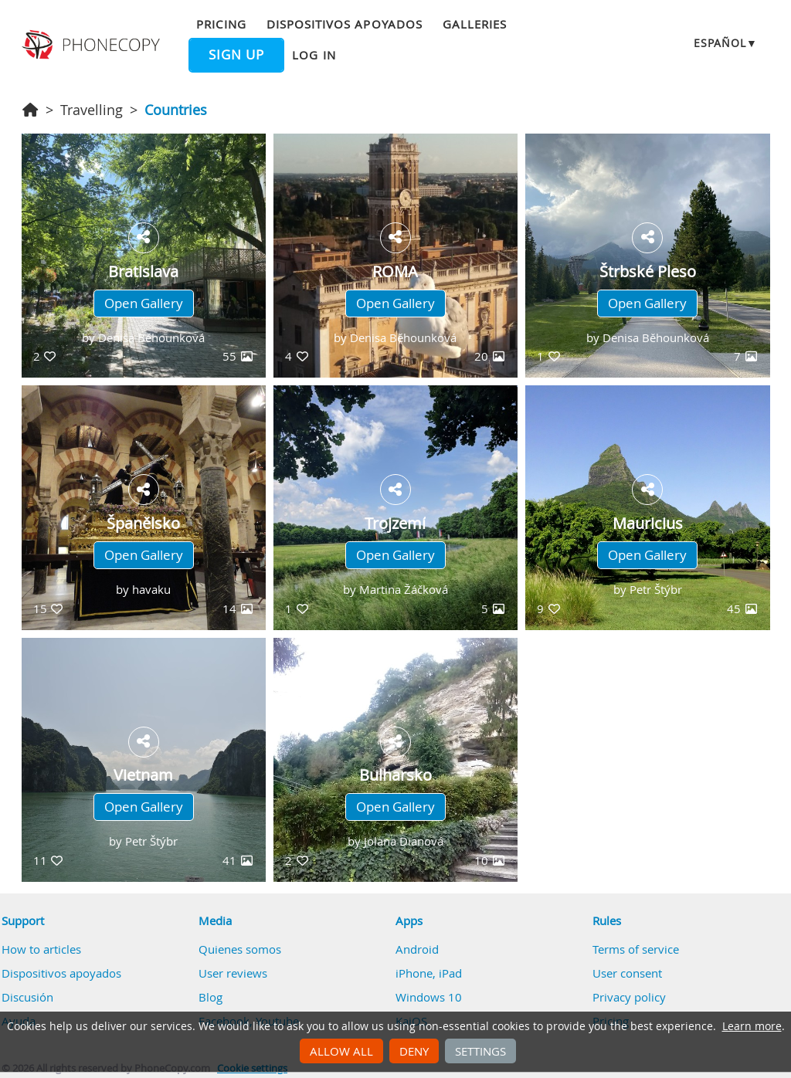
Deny (414, 1051)
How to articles (41, 949)
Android (417, 949)
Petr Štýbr (656, 589)
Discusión (27, 997)
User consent (627, 973)
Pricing (221, 24)
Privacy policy (629, 997)
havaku (151, 589)
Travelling (91, 109)
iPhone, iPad (429, 973)
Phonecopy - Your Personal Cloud (92, 45)
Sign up (236, 54)
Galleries (475, 24)
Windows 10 (429, 997)
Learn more (752, 1026)
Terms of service (635, 949)
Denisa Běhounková (151, 337)
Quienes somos (240, 949)
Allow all (341, 1051)
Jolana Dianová (403, 841)
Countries (175, 109)
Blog (210, 997)
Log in (313, 55)
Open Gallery (143, 303)
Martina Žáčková (403, 589)
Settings (480, 1051)
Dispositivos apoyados (344, 24)
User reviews (233, 973)
